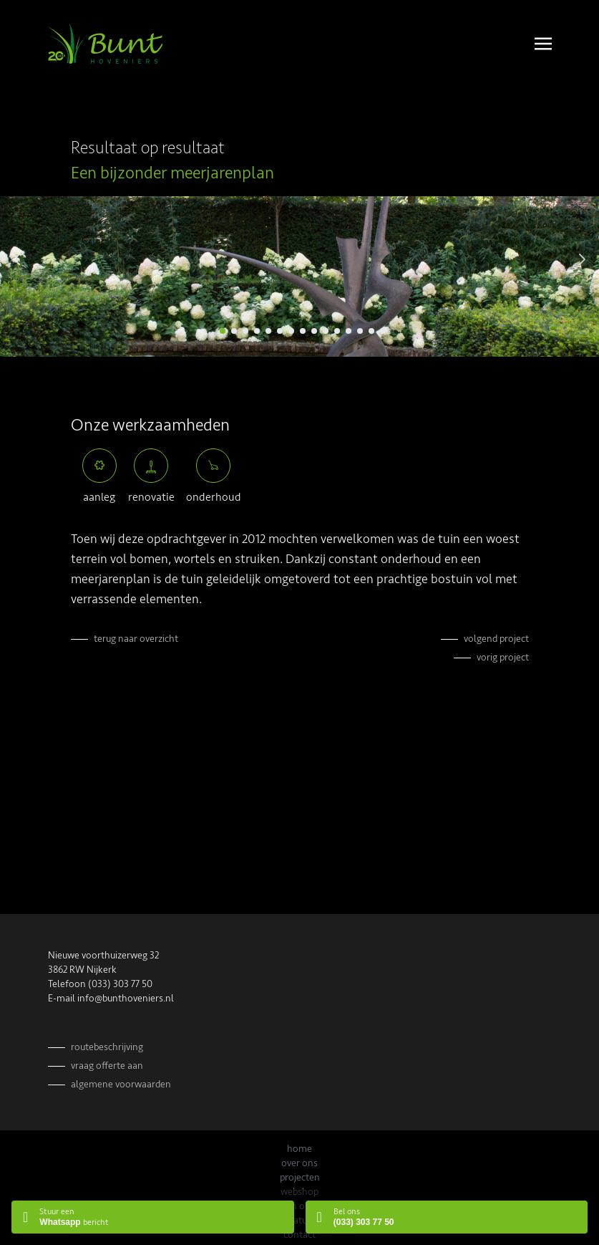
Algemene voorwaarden (121, 1084)
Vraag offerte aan (107, 1065)
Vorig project (503, 657)
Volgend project (496, 639)
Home (299, 1149)
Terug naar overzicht (136, 639)
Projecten (300, 1177)
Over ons (299, 1163)
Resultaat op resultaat (148, 148)
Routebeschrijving (107, 1047)
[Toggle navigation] (543, 43)
